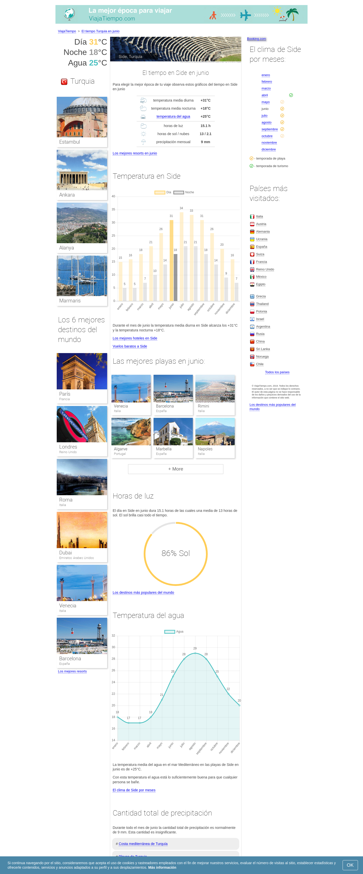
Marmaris (70, 301)
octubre (267, 136)
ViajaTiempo (67, 31)
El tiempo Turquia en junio (100, 31)
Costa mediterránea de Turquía (143, 844)
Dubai (65, 553)
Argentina (263, 326)
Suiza (260, 254)
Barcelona (165, 406)
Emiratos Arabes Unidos (76, 558)
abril (265, 95)
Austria (261, 224)
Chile (260, 364)
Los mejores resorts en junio (135, 153)
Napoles (205, 449)
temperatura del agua (173, 116)
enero (266, 75)
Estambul (69, 142)
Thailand (262, 304)
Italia (62, 505)
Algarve (120, 449)
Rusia (260, 334)
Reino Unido (68, 452)
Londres (68, 447)
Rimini (203, 406)
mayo (266, 102)
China (260, 341)
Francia (64, 399)
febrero (267, 81)
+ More (175, 469)
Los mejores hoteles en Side (135, 338)
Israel (260, 319)
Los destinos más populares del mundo (143, 592)
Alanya (66, 248)
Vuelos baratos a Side (130, 346)
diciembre (269, 149)
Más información (162, 867)
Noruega (262, 356)
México (261, 276)
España (64, 664)
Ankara (67, 195)
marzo (266, 88)
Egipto (260, 284)
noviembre (269, 142)
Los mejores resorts (72, 671)
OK (350, 865)
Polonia (261, 311)
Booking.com (256, 39)
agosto (266, 122)
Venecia (121, 406)
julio (264, 115)
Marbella (164, 449)
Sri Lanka (263, 349)
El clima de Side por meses (134, 790)
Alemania (263, 231)
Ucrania (261, 239)
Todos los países (277, 372)
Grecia (261, 296)
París (64, 394)
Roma (66, 500)
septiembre (270, 129)
